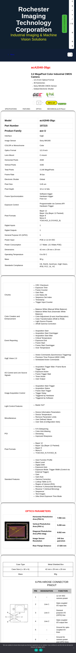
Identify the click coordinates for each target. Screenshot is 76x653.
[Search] (71, 54)
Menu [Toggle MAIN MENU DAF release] (10, 54)
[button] (64, 24)
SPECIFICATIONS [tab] (11, 109)
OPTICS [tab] (38, 109)
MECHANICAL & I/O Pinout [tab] (56, 109)
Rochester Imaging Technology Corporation (34, 19)
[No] (74, 648)
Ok (36, 650)
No (41, 650)
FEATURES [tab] (26, 109)
